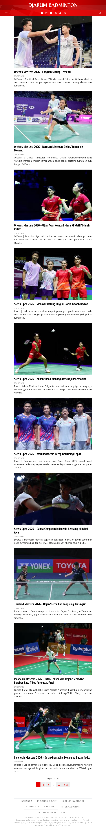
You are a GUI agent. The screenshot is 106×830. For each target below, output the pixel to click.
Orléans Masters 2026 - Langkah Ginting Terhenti (42, 72)
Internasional (70, 806)
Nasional (50, 806)
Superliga (32, 806)
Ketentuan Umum (47, 812)
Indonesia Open (47, 801)
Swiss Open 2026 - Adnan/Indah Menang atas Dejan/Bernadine (50, 379)
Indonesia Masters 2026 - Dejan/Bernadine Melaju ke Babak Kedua (52, 757)
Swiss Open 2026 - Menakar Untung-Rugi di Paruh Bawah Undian (51, 304)
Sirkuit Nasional (73, 801)
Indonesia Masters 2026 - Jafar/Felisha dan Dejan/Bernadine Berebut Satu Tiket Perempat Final (49, 680)
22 (59, 784)
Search (64, 812)
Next (66, 784)
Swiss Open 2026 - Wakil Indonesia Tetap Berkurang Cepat (47, 454)
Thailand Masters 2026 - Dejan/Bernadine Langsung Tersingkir (50, 604)
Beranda (27, 801)
